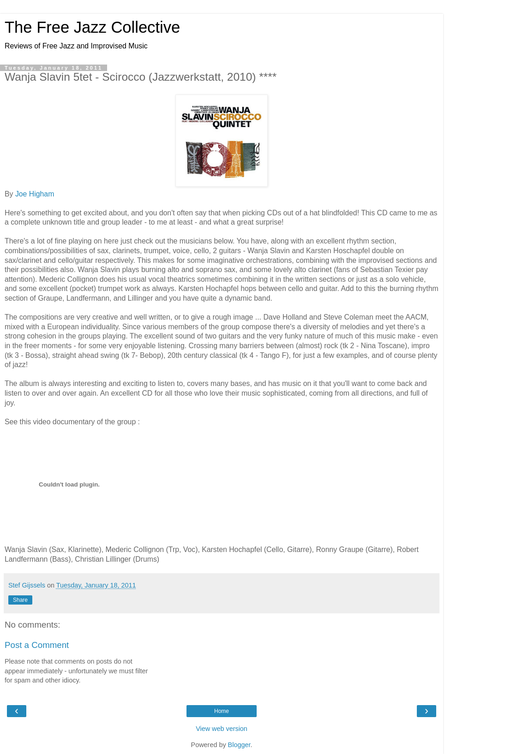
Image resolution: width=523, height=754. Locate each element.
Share (20, 600)
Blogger (239, 744)
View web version (221, 728)
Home (221, 711)
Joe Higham (34, 194)
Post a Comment (37, 645)
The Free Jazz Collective (92, 27)
